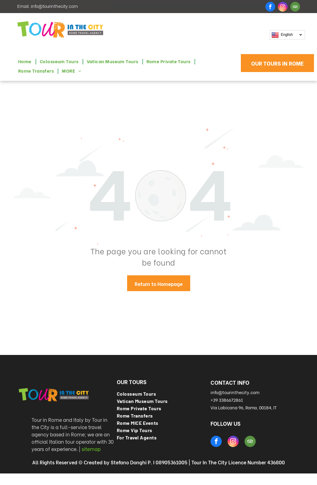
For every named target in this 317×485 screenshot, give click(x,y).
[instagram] (283, 7)
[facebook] (270, 7)
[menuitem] (26, 61)
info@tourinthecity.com (54, 6)
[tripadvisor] (295, 7)
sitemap (91, 448)
